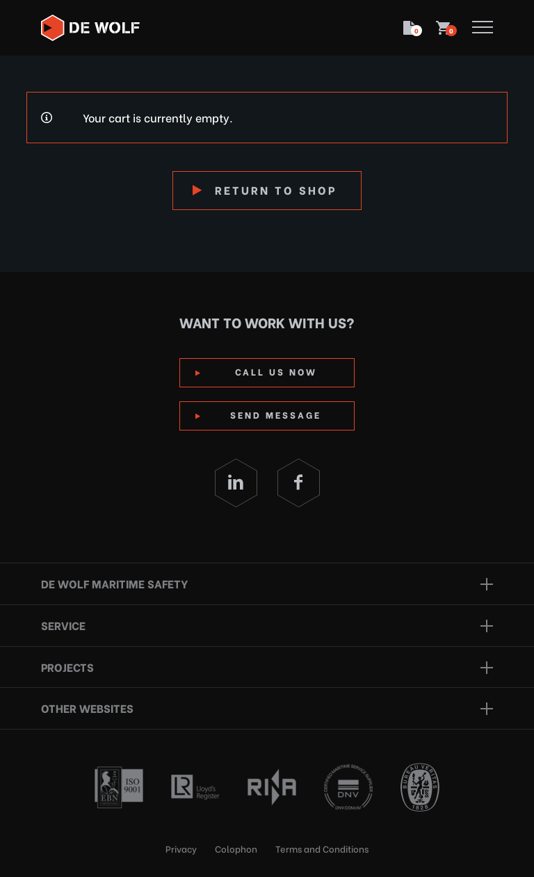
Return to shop (276, 190)
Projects (67, 667)
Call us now (276, 371)
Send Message (275, 414)
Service (63, 625)
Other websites (87, 708)
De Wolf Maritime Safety (114, 583)
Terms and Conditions (322, 848)
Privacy (181, 848)
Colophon (236, 848)
